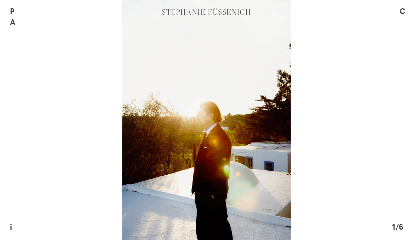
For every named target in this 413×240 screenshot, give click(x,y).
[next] (309, 120)
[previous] (103, 120)
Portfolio (32, 12)
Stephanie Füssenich (206, 12)
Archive (28, 23)
